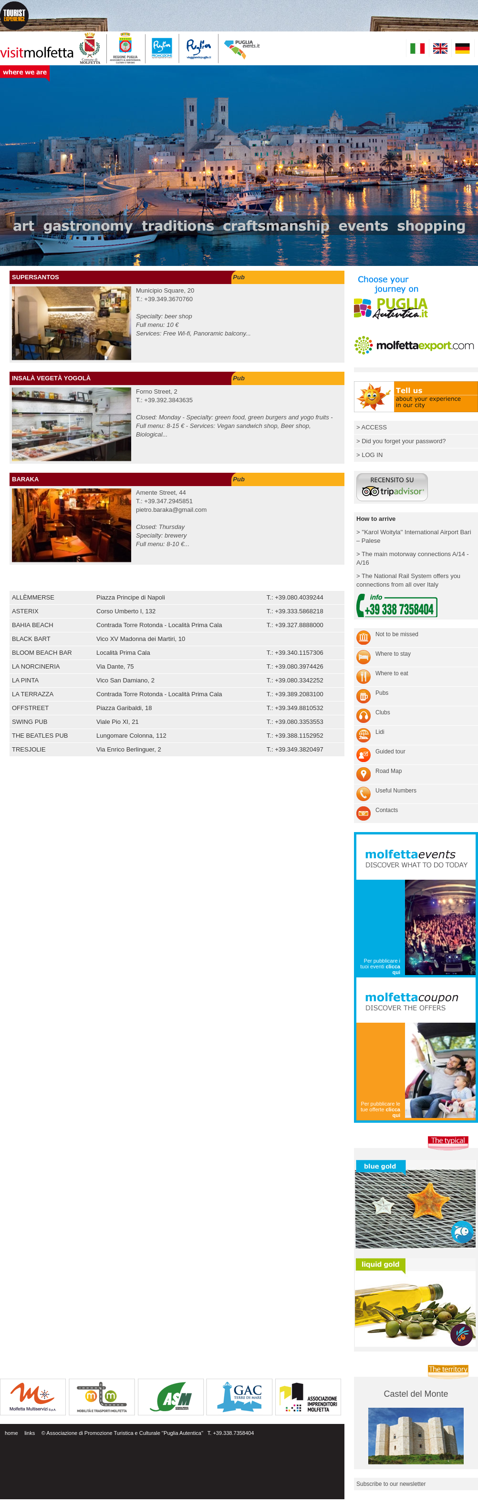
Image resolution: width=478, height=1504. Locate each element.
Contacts (386, 810)
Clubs (382, 712)
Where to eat (391, 673)
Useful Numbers (395, 790)
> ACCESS (371, 427)
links (29, 1433)
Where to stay (393, 653)
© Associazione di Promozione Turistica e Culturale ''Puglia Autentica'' (122, 1433)
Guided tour (390, 751)
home (11, 1433)
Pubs (381, 693)
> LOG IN (369, 454)
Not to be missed (396, 634)
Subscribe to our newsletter (391, 1484)
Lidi (379, 732)
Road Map (388, 771)
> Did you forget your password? (401, 441)
